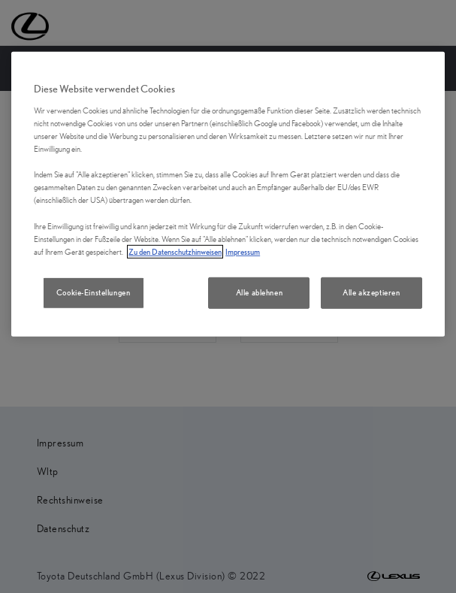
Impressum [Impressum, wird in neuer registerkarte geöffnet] (242, 251)
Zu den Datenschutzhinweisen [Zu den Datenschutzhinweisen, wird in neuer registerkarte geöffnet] (175, 251)
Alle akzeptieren (371, 292)
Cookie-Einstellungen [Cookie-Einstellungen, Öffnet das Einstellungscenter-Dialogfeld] (93, 292)
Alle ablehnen (259, 292)
